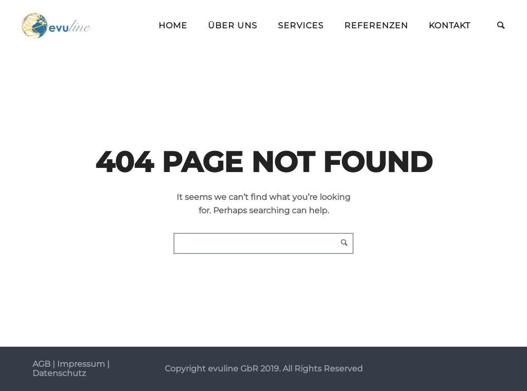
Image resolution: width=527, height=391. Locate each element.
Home (173, 25)
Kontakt (449, 25)
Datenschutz (59, 373)
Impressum (81, 364)
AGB (41, 364)
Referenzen (376, 25)
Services (301, 25)
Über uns (232, 25)
